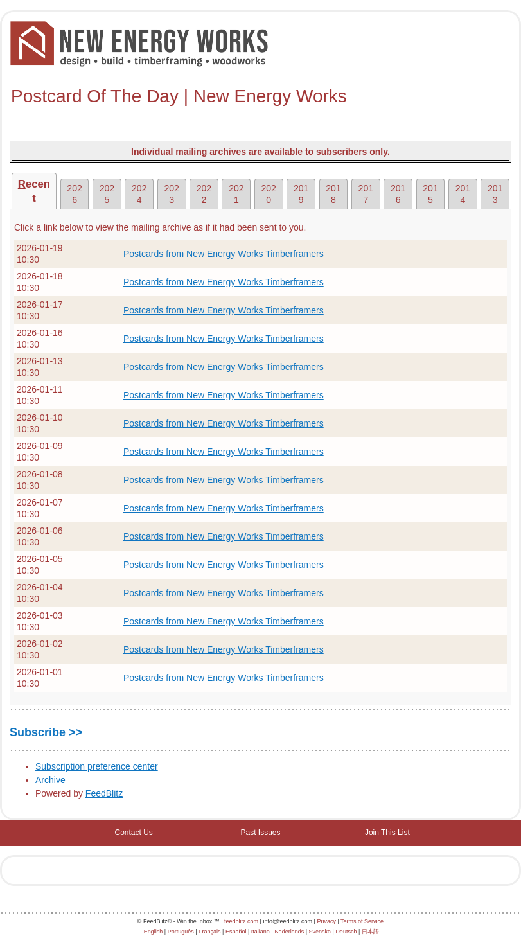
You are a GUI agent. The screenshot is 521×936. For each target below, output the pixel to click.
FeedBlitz (104, 793)
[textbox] (260, 96)
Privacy (326, 921)
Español (236, 931)
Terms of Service (362, 921)
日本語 (370, 931)
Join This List (387, 832)
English (153, 931)
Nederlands (289, 931)
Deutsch (346, 931)
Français (210, 931)
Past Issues (260, 832)
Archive (50, 780)
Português (181, 931)
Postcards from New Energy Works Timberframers (223, 254)
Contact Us (133, 832)
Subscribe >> (46, 732)
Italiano (260, 931)
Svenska (320, 931)
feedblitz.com (241, 921)
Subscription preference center (96, 766)
